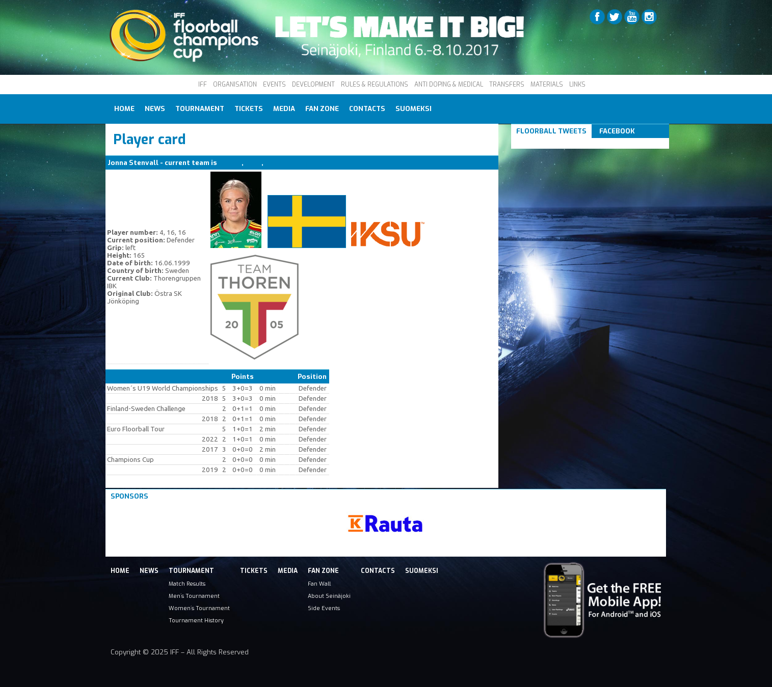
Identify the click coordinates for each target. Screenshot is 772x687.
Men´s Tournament (194, 595)
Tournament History (196, 620)
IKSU (253, 162)
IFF (202, 84)
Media (284, 108)
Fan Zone (322, 108)
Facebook (617, 131)
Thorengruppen (291, 162)
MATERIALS (546, 84)
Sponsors (129, 496)
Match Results (187, 583)
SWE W (230, 162)
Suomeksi (413, 108)
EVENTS (274, 84)
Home (124, 108)
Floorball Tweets (551, 131)
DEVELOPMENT (313, 84)
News (155, 108)
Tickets (248, 108)
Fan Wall (319, 583)
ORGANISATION (235, 84)
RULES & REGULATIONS (374, 84)
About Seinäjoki (329, 595)
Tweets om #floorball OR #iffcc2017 (578, 143)
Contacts (367, 108)
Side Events (324, 608)
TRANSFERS (506, 84)
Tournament (199, 108)
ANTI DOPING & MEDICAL (448, 84)
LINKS (577, 84)
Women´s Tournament (199, 608)
